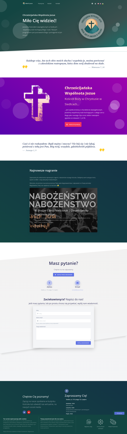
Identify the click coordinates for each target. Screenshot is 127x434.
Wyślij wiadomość (83, 343)
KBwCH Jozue (28, 3)
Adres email (39, 317)
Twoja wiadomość (41, 326)
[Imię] (65, 313)
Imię (37, 310)
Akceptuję (119, 413)
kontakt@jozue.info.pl (77, 290)
